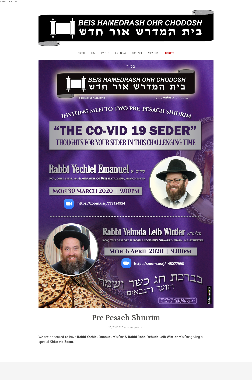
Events (105, 53)
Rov (93, 53)
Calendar (120, 53)
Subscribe (153, 53)
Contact (137, 53)
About (81, 53)
